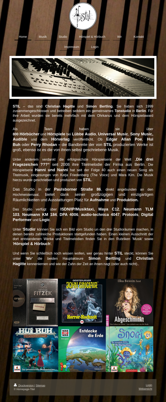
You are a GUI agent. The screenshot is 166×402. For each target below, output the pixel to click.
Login (149, 385)
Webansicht (145, 388)
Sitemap (40, 385)
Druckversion (24, 385)
